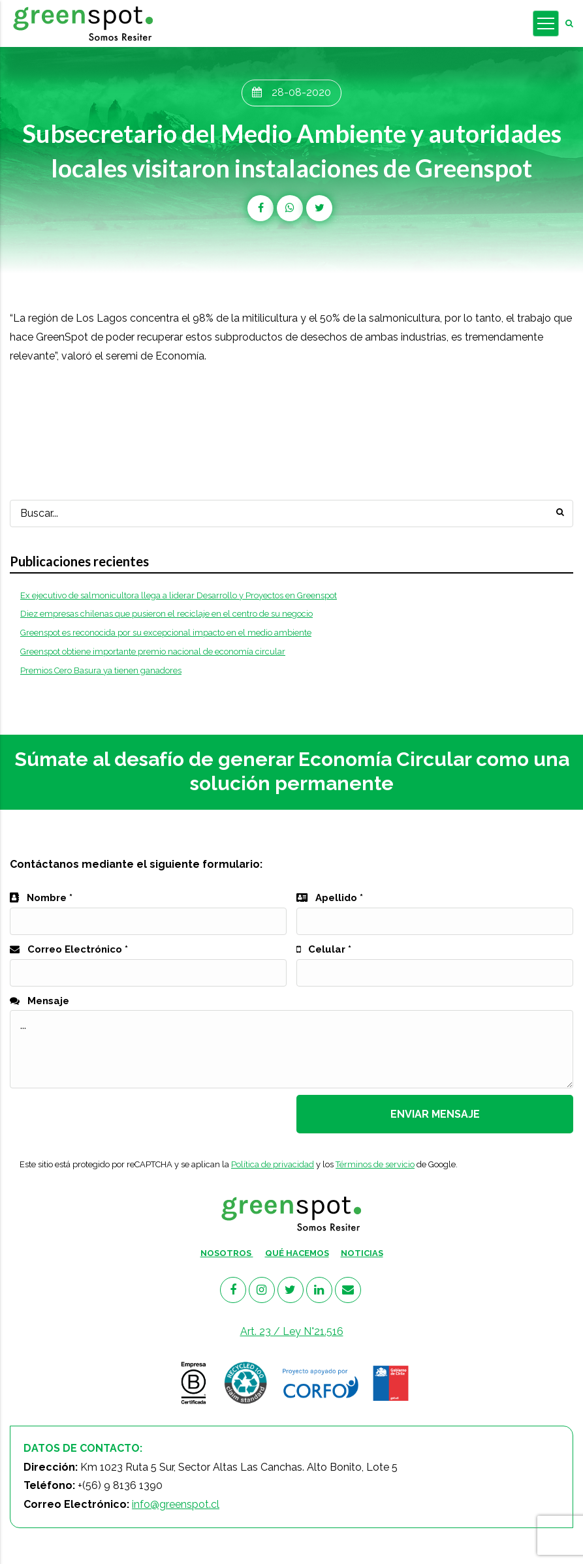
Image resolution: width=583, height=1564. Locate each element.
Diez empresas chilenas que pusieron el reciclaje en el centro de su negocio (166, 614)
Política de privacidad (272, 1164)
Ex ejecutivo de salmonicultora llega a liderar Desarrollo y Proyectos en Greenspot (178, 595)
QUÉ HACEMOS (297, 1253)
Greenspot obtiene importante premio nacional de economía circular (152, 651)
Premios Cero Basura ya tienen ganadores (100, 670)
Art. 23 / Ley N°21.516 (291, 1331)
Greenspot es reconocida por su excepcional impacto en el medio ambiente (165, 632)
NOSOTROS (226, 1253)
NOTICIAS (362, 1253)
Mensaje (39, 1001)
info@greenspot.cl (175, 1504)
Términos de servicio (375, 1164)
